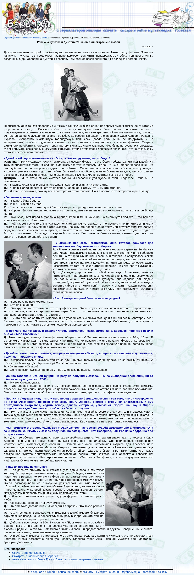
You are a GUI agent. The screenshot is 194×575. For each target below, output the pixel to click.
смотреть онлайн (107, 571)
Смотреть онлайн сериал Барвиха (35, 556)
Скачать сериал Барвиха (29, 552)
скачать (88, 571)
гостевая (149, 571)
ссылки (162, 571)
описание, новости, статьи (36, 38)
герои (51, 571)
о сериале (37, 571)
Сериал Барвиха (11, 38)
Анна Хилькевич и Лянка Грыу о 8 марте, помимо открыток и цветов (57, 559)
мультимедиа (131, 571)
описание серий (68, 571)
